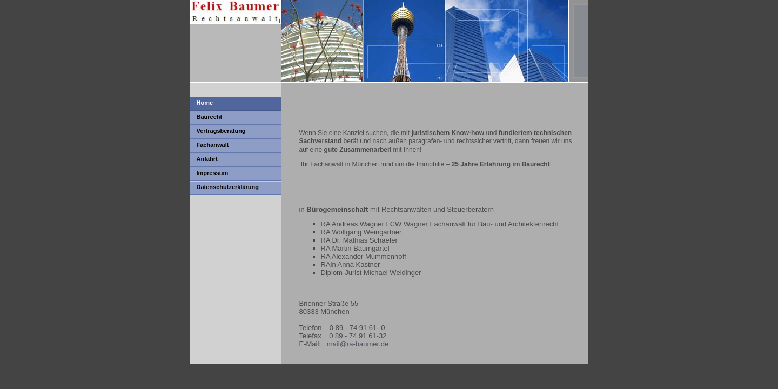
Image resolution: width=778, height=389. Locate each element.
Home (205, 102)
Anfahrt (207, 159)
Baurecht (210, 116)
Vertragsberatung (221, 131)
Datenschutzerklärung (228, 187)
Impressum (213, 173)
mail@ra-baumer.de (357, 344)
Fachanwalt (213, 145)
